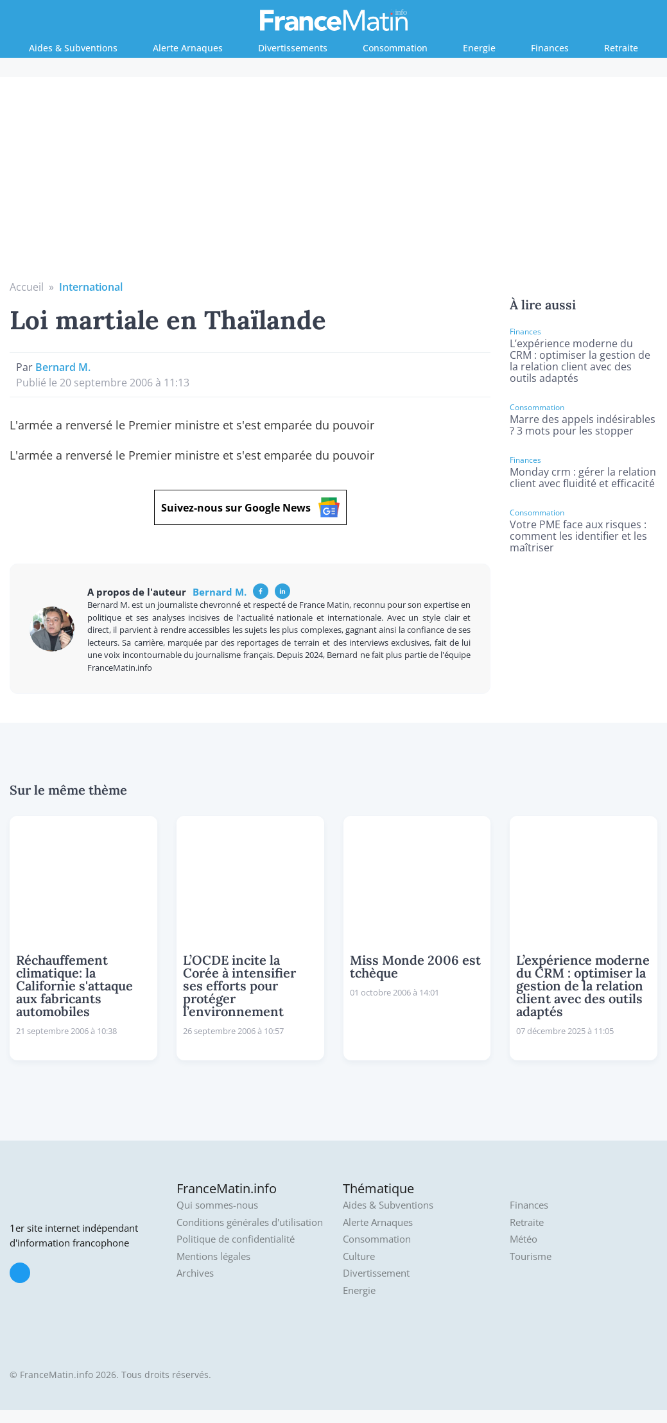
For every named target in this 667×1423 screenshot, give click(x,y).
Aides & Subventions (73, 48)
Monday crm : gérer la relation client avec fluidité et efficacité (583, 477)
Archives (195, 1273)
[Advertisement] (334, 183)
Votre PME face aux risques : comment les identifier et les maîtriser (578, 536)
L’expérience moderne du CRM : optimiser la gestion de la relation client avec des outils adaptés (580, 360)
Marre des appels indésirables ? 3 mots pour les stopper (582, 425)
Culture (359, 1256)
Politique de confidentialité (236, 1239)
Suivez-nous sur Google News (250, 507)
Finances (550, 48)
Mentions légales (213, 1256)
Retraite (621, 48)
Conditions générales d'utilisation (250, 1222)
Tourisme (530, 1256)
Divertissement (376, 1273)
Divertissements (292, 48)
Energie (479, 48)
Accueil (27, 287)
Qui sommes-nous (217, 1205)
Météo (523, 1239)
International (91, 287)
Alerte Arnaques (188, 48)
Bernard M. (63, 367)
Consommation (395, 48)
